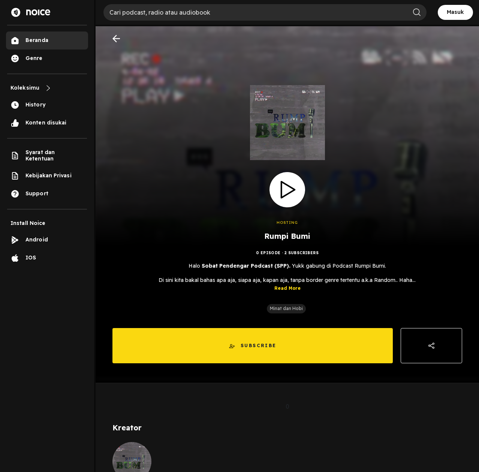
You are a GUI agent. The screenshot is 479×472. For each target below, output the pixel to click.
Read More (287, 288)
